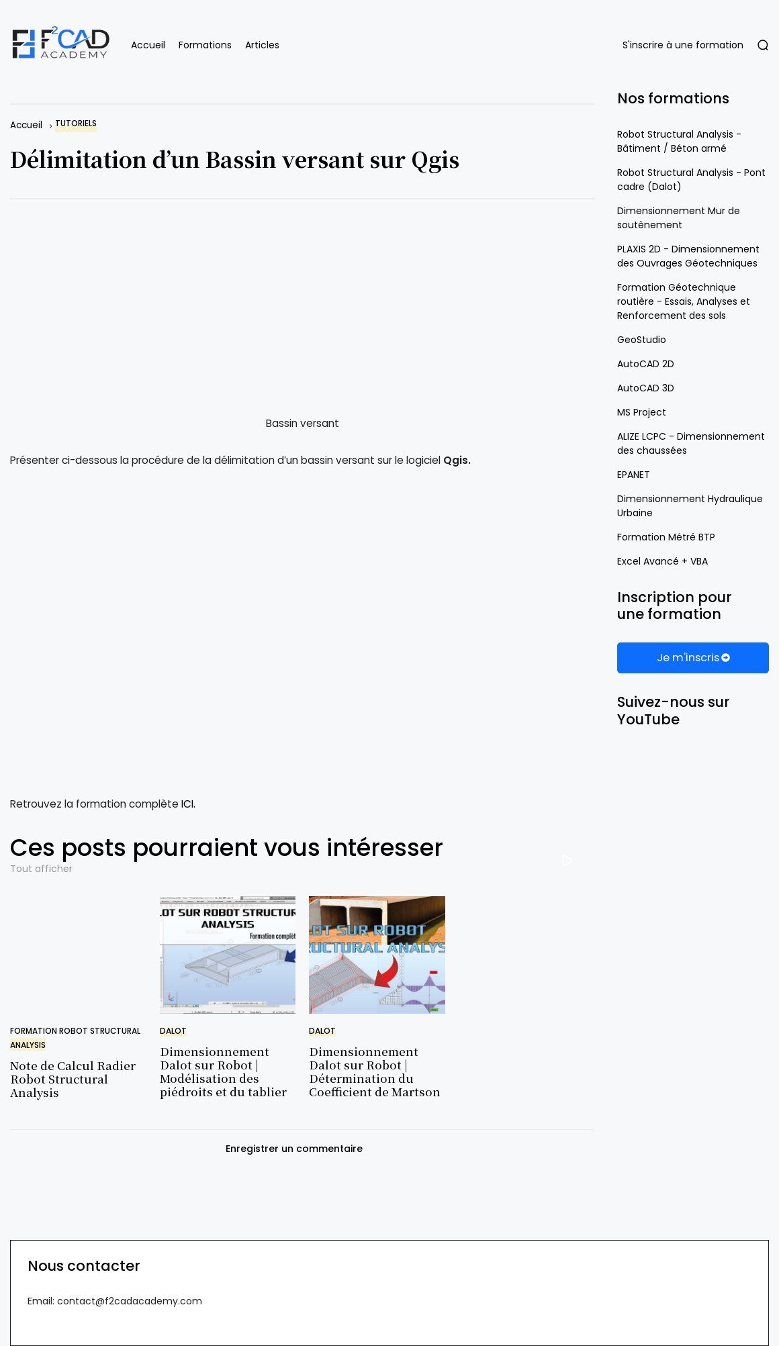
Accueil (148, 45)
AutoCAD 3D (645, 388)
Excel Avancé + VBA (662, 561)
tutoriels (76, 123)
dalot (173, 1031)
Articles (262, 45)
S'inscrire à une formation (683, 45)
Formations (205, 45)
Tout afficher (41, 868)
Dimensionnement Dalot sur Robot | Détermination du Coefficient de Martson (375, 1071)
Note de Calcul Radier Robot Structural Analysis (73, 1078)
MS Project (641, 412)
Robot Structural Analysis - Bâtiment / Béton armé (679, 141)
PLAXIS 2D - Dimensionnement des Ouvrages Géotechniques (688, 256)
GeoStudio (641, 339)
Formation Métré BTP (666, 537)
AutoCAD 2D (645, 364)
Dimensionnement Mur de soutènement (678, 218)
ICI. (188, 804)
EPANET (633, 474)
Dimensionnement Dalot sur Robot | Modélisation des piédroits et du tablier (223, 1071)
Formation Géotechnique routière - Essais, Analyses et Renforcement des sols (683, 301)
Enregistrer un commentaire (294, 1149)
